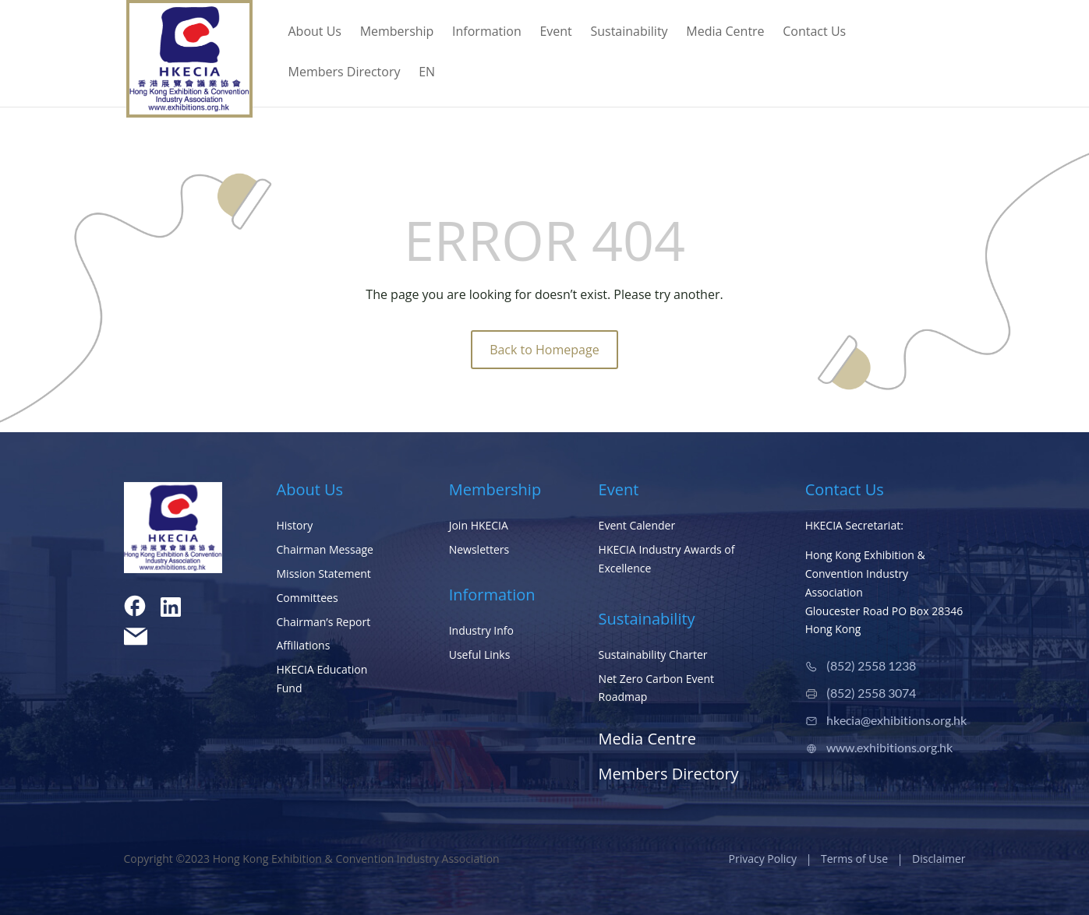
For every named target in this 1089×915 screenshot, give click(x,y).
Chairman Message (325, 549)
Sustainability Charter (653, 654)
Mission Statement (324, 573)
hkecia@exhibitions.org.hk (896, 720)
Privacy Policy (763, 858)
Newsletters (479, 549)
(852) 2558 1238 (871, 665)
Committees (307, 597)
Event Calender (637, 525)
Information (487, 33)
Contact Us (814, 33)
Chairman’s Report (324, 621)
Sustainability (628, 33)
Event (555, 33)
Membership (397, 33)
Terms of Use (854, 858)
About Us (315, 33)
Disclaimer (938, 858)
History (295, 525)
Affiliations (304, 645)
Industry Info (481, 630)
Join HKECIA (478, 525)
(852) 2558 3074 (871, 692)
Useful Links (480, 654)
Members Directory (344, 73)
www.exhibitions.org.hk (889, 747)
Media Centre (725, 33)
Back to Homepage (544, 349)
